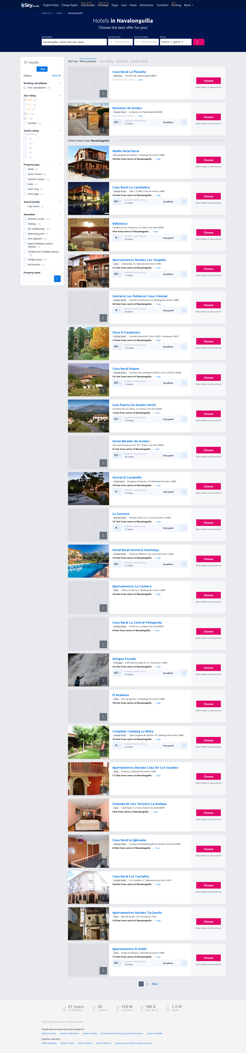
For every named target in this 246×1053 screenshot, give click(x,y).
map (140, 79)
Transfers (162, 5)
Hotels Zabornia (103, 1043)
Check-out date (141, 37)
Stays (115, 5)
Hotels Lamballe (154, 1033)
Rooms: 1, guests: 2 (172, 41)
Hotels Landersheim (69, 1033)
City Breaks (88, 5)
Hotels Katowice (49, 1043)
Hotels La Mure (90, 1033)
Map (42, 68)
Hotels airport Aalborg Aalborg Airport (133, 1043)
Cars (124, 5)
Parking (176, 5)
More (187, 5)
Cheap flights (69, 5)
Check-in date (114, 37)
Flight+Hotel (51, 5)
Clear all (56, 75)
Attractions (146, 5)
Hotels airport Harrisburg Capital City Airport (122, 1033)
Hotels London (67, 1043)
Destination (47, 37)
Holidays (103, 5)
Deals (133, 5)
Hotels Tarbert (85, 1043)
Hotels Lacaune (49, 1033)
